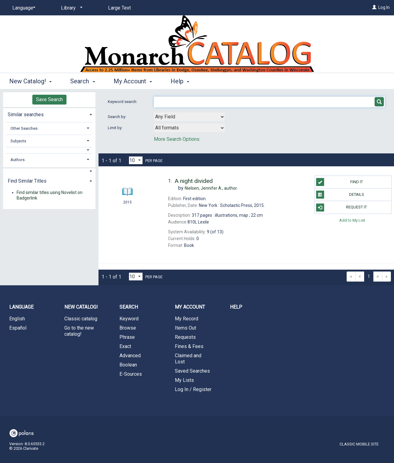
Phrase (127, 337)
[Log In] (374, 7)
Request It (341, 208)
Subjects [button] (18, 141)
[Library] (70, 8)
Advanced (130, 355)
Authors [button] (17, 159)
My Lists (184, 380)
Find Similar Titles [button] (27, 181)
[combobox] (189, 117)
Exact (125, 346)
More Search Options (176, 139)
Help (236, 307)
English (17, 319)
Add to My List (352, 220)
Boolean (128, 365)
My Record (186, 319)
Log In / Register (193, 389)
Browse (127, 328)
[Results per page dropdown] (136, 160)
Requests (185, 337)
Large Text (119, 8)
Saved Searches (192, 371)
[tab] (49, 114)
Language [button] (21, 307)
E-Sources (130, 374)
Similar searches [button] (26, 114)
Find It (339, 182)
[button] (49, 150)
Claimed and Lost (188, 359)
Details (340, 195)
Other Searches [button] (24, 128)
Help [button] (180, 81)
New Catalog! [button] (30, 81)
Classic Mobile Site (359, 444)
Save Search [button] (49, 99)
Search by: (117, 116)
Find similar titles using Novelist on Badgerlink (49, 195)
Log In (384, 7)
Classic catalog (80, 319)
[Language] (22, 8)
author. (211, 188)
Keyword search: (123, 101)
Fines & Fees (189, 346)
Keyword (129, 319)
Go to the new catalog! (79, 331)
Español (17, 328)
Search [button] (82, 81)
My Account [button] (133, 81)
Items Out (185, 328)
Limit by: (115, 127)
